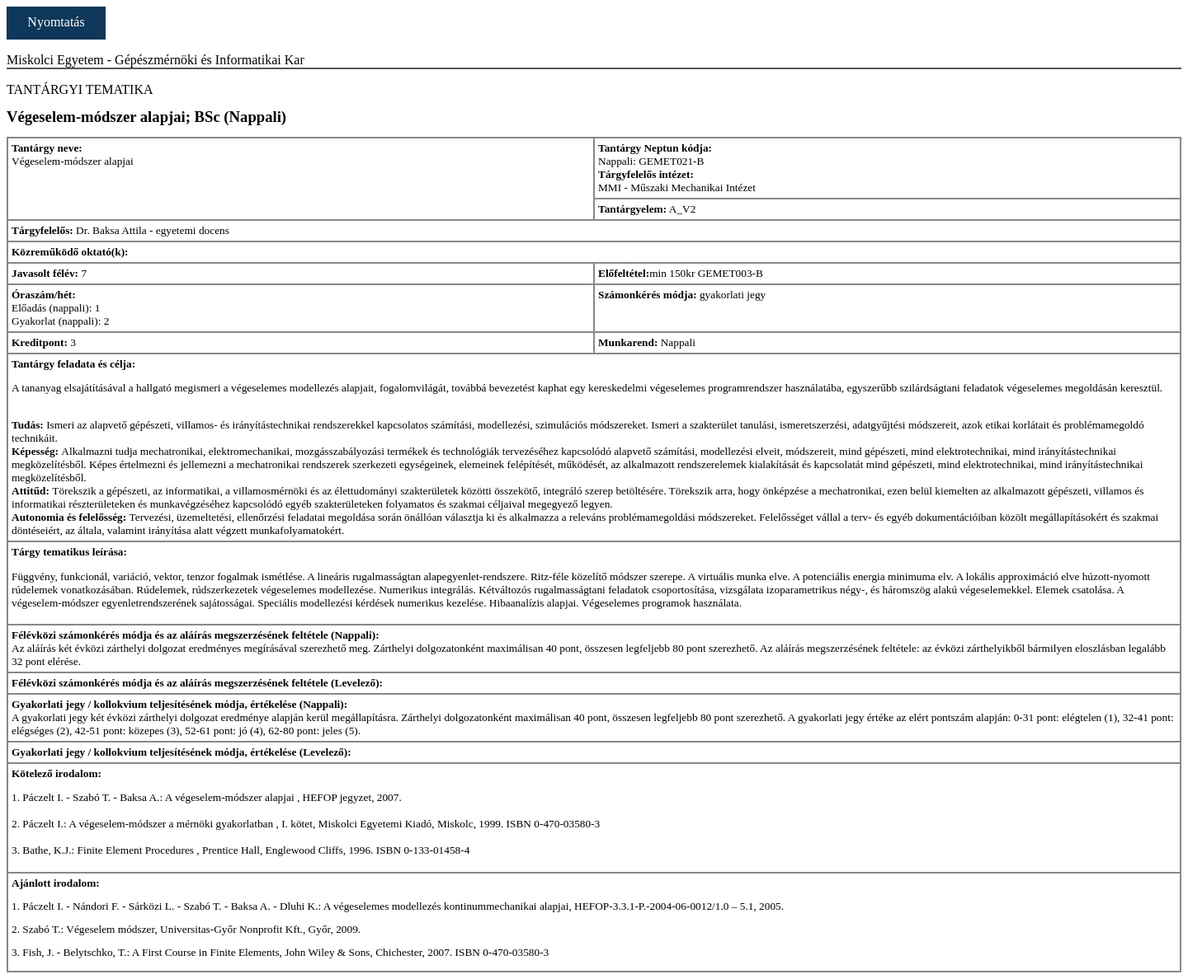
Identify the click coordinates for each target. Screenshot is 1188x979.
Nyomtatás (55, 22)
